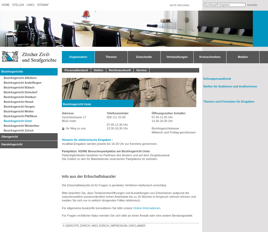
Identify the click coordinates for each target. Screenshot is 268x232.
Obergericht (9, 136)
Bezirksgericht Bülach (19, 87)
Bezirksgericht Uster (18, 121)
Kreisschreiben (209, 56)
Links (30, 4)
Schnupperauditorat (217, 78)
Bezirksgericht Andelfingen (22, 82)
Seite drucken (179, 5)
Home (6, 4)
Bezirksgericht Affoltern (20, 77)
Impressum (119, 225)
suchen (252, 5)
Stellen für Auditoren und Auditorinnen (230, 86)
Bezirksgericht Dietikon (20, 97)
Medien (243, 56)
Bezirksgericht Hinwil (18, 101)
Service (141, 70)
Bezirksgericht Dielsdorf (20, 92)
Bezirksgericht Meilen (19, 111)
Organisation (78, 56)
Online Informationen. (147, 208)
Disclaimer (137, 225)
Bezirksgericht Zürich (18, 130)
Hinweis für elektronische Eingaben (87, 139)
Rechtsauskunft (120, 70)
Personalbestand (76, 70)
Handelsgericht (11, 144)
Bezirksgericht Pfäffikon (20, 116)
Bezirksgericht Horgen (19, 106)
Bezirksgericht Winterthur (21, 125)
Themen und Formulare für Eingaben (228, 101)
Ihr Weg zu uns (76, 128)
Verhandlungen (177, 56)
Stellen (18, 4)
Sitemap (43, 4)
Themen (111, 56)
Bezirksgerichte (12, 71)
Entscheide (144, 56)
